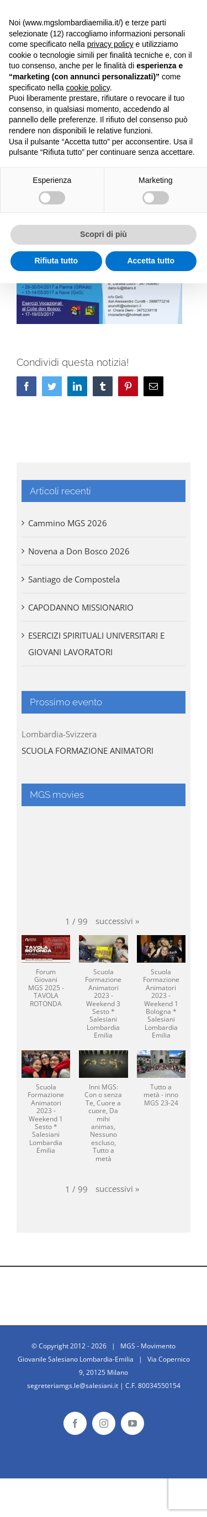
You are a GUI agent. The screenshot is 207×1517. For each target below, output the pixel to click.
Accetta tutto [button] (150, 260)
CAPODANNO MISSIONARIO (81, 607)
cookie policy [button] (88, 87)
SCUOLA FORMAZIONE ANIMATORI (87, 750)
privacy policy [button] (110, 44)
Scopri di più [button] (103, 234)
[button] (117, 921)
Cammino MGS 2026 (67, 522)
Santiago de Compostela (74, 579)
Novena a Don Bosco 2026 (79, 551)
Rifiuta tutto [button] (56, 260)
